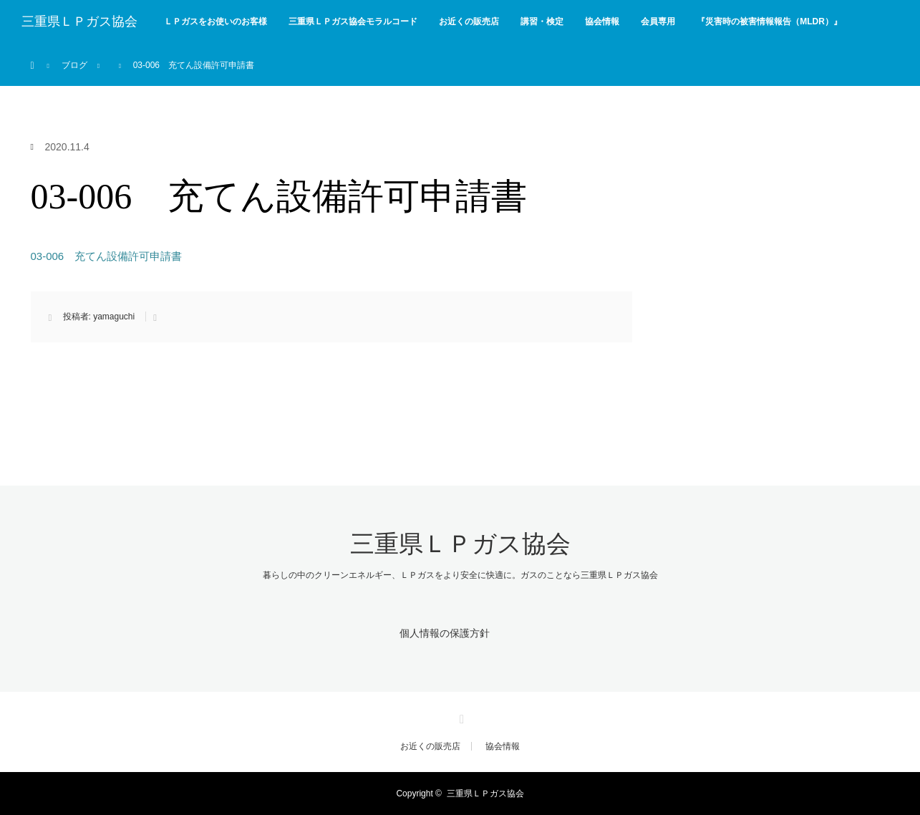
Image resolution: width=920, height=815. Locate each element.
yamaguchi (114, 317)
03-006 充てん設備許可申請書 (107, 256)
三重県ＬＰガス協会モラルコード (353, 21)
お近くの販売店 (469, 21)
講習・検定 (541, 21)
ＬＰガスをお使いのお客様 (215, 21)
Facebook (460, 717)
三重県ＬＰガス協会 (79, 21)
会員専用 (658, 21)
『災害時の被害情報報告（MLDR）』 (769, 21)
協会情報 (602, 21)
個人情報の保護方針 (445, 633)
